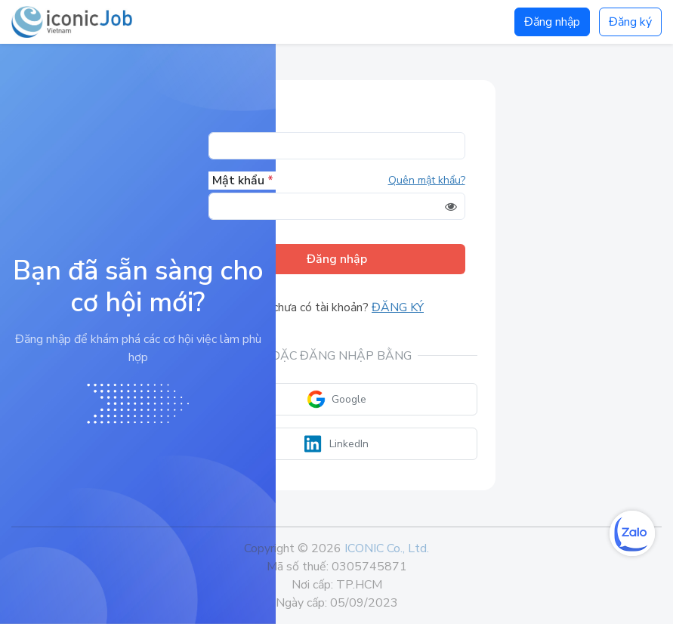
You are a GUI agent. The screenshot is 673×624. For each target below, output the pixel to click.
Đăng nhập (552, 22)
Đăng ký (630, 22)
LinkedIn (336, 443)
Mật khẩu (242, 180)
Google (336, 399)
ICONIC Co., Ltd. (386, 548)
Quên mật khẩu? (426, 180)
